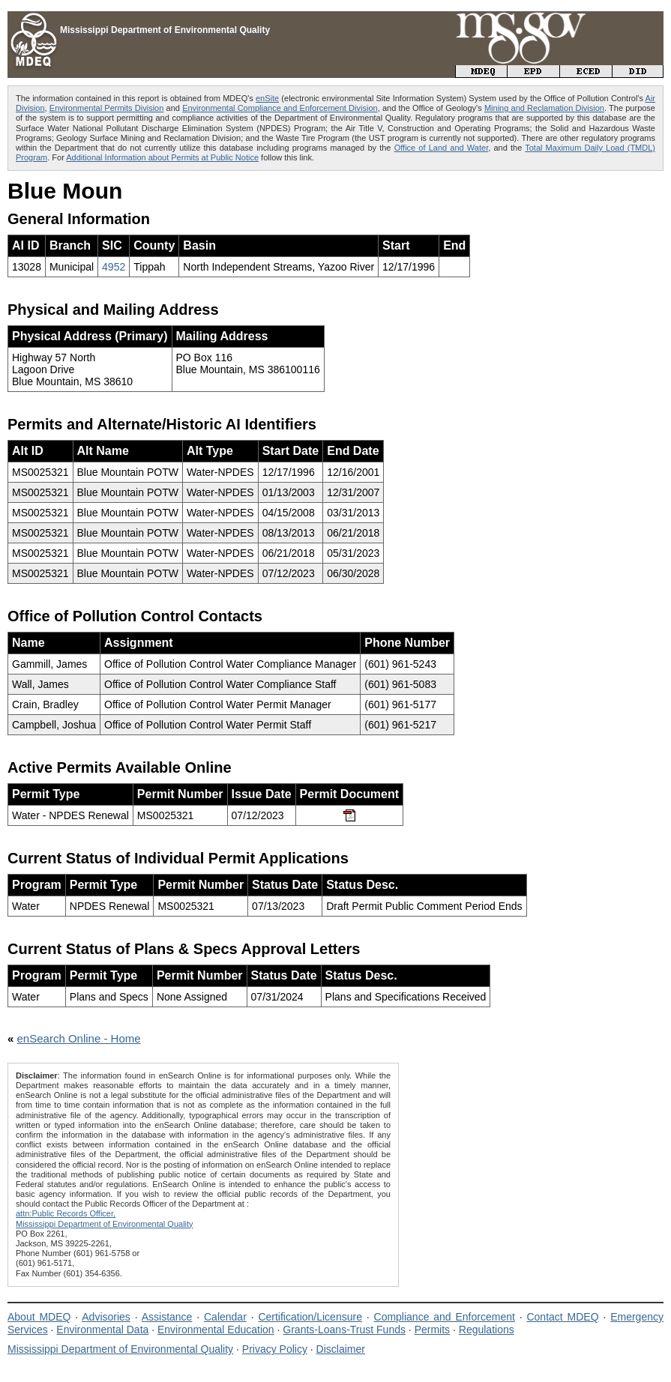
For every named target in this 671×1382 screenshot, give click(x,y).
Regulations (486, 1330)
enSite (267, 98)
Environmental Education (215, 1330)
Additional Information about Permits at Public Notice (162, 157)
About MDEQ (38, 1317)
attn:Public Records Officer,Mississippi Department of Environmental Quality (104, 1218)
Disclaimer (340, 1349)
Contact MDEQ (562, 1317)
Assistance (167, 1317)
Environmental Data (102, 1330)
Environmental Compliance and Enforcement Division (280, 107)
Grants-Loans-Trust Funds (344, 1330)
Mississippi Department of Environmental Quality (120, 1349)
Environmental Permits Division (106, 107)
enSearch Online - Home (79, 1038)
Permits (432, 1330)
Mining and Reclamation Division (544, 107)
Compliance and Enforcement (444, 1317)
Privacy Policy (274, 1349)
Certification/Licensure (310, 1317)
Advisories (106, 1317)
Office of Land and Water (441, 147)
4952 (113, 267)
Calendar (225, 1317)
